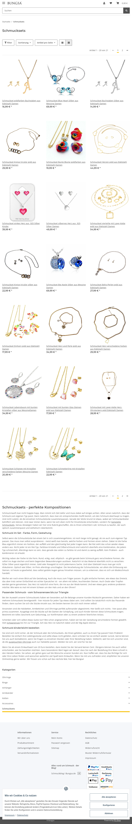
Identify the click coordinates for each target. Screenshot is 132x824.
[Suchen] (62, 10)
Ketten (5, 698)
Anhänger (7, 687)
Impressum (90, 758)
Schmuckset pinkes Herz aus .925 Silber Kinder (21, 225)
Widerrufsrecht (92, 748)
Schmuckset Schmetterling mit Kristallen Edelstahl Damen (65, 470)
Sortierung (23, 42)
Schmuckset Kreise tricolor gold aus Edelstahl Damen (19, 163)
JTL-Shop (117, 820)
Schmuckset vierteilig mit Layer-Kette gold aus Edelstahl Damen (107, 225)
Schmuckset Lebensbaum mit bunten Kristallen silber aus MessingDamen (20, 409)
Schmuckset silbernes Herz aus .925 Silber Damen (63, 225)
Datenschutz (91, 738)
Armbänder (7, 693)
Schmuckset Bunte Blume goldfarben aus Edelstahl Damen (65, 163)
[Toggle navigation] (3, 2)
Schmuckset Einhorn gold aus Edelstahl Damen (21, 347)
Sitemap (55, 748)
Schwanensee (13, 622)
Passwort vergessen (60, 743)
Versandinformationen (28, 753)
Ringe (5, 682)
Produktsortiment (26, 743)
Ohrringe (6, 677)
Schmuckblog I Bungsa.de (66, 773)
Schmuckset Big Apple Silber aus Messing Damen (66, 286)
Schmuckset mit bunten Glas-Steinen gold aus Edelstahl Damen (63, 409)
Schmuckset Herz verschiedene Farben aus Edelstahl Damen (108, 347)
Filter (8, 42)
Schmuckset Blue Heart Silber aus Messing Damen (62, 102)
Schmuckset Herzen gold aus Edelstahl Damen (108, 163)
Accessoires (7, 703)
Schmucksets (8, 708)
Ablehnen (106, 813)
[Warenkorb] (122, 3)
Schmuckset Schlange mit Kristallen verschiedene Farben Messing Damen (20, 470)
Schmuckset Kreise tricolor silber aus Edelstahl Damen (19, 286)
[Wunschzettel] (110, 3)
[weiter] (127, 50)
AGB (87, 743)
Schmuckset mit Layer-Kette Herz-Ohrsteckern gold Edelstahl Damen (106, 409)
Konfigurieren (107, 805)
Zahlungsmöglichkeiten (29, 748)
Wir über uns (24, 738)
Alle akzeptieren (106, 797)
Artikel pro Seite (45, 42)
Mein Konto (56, 738)
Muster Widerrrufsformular (98, 753)
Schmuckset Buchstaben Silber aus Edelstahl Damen (106, 102)
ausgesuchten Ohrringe (20, 642)
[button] (104, 3)
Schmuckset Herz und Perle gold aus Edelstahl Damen (63, 347)
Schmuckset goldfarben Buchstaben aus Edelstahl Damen (21, 102)
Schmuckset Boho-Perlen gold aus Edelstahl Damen (106, 286)
